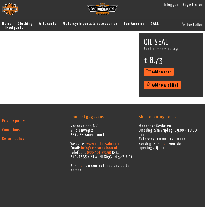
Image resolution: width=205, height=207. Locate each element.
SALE (155, 24)
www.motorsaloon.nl (103, 144)
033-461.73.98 (99, 152)
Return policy (13, 139)
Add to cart (158, 72)
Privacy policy (13, 121)
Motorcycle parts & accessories (90, 24)
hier (81, 166)
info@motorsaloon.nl (99, 148)
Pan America (134, 24)
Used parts (14, 28)
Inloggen (171, 5)
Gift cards (48, 24)
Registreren (192, 5)
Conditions (11, 130)
